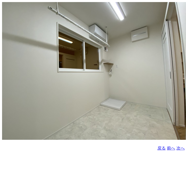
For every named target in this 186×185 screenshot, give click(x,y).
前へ (171, 148)
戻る (161, 148)
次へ (180, 148)
